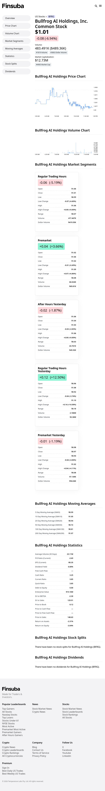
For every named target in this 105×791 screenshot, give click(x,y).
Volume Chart (12, 33)
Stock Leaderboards (72, 711)
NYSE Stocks (8, 723)
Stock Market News (42, 708)
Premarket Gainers (11, 732)
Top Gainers (8, 708)
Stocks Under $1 (10, 720)
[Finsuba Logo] (13, 6)
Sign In (5, 767)
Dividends (10, 71)
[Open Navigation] (100, 6)
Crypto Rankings (10, 753)
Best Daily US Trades (12, 770)
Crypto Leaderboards (13, 750)
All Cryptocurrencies (12, 756)
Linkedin (66, 756)
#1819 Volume (41, 52)
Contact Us (37, 750)
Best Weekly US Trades (13, 773)
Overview (10, 18)
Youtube (66, 753)
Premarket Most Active (13, 729)
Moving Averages (14, 48)
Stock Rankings (70, 714)
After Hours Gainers (12, 735)
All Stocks (7, 711)
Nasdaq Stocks (9, 714)
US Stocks (40, 16)
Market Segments (14, 41)
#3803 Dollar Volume (58, 52)
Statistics (9, 56)
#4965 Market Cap (43, 64)
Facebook (67, 750)
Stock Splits (11, 63)
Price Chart (11, 25)
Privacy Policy (39, 756)
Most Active (8, 726)
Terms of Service (40, 753)
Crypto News (38, 711)
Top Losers (7, 717)
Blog (34, 747)
